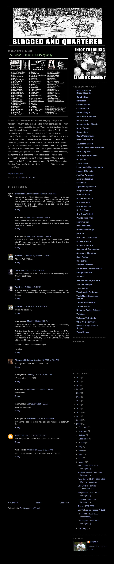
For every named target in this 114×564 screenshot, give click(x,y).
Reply (17, 209)
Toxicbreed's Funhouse (87, 292)
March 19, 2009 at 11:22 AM (39, 236)
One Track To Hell (84, 214)
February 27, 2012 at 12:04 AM (40, 389)
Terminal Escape (84, 284)
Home (39, 503)
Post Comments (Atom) (30, 508)
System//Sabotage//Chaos (88, 280)
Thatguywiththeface (24, 360)
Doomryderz (82, 132)
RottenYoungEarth (84, 245)
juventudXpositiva (84, 179)
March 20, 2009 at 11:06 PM (38, 256)
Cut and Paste (82, 108)
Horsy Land (81, 159)
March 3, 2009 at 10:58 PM (44, 194)
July (81, 446)
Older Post (64, 503)
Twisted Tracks (83, 306)
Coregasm (81, 101)
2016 (78, 397)
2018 (78, 389)
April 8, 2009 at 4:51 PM (36, 306)
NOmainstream (83, 202)
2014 (78, 404)
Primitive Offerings (85, 230)
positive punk (82, 222)
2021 (78, 381)
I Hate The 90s (82, 163)
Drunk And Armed (84, 140)
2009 (78, 424)
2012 (78, 412)
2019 (78, 385)
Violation (80, 314)
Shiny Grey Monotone (86, 253)
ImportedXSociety (84, 171)
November (83, 431)
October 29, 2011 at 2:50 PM (46, 360)
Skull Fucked (82, 257)
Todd (17, 270)
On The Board (82, 210)
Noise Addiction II (84, 198)
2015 (78, 401)
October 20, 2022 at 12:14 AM (40, 450)
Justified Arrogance (85, 175)
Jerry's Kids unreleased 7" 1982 (91, 510)
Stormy (18, 256)
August (82, 443)
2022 (78, 377)
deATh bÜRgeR (83, 112)
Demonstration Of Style (87, 124)
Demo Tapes (82, 120)
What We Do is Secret (86, 322)
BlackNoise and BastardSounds (83, 91)
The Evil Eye (82, 288)
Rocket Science (83, 241)
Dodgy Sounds (83, 128)
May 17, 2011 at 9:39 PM (37, 321)
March (82, 462)
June (81, 450)
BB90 (17, 435)
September (84, 439)
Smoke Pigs (81, 261)
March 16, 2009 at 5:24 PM (38, 217)
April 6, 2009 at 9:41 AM (31, 287)
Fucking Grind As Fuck (87, 155)
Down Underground (85, 136)
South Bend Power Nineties (89, 269)
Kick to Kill (81, 183)
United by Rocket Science (88, 310)
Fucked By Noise (84, 151)
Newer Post (13, 503)
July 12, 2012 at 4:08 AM (37, 404)
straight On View (84, 273)
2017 (78, 393)
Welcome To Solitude (86, 318)
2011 (78, 416)
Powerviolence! (83, 226)
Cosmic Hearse (83, 105)
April (81, 458)
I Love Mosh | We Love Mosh (89, 167)
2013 (78, 408)
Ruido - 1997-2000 (86, 506)
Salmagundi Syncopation (87, 249)
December (83, 427)
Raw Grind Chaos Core (87, 237)
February (83, 528)
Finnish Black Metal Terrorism (90, 148)
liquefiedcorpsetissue (86, 187)
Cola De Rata (82, 97)
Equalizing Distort (84, 144)
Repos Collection (15, 173)
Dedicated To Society (86, 116)
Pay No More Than (84, 218)
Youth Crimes (82, 332)
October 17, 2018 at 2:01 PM (33, 435)
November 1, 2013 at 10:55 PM (40, 418)
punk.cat (80, 233)
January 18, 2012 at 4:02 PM (39, 375)
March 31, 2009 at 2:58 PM (32, 270)
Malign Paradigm (84, 191)
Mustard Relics (83, 194)
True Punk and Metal (85, 302)
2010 (78, 420)
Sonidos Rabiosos (84, 265)
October (82, 435)
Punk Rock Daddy (23, 194)
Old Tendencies (83, 206)
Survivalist (81, 276)
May (81, 454)
